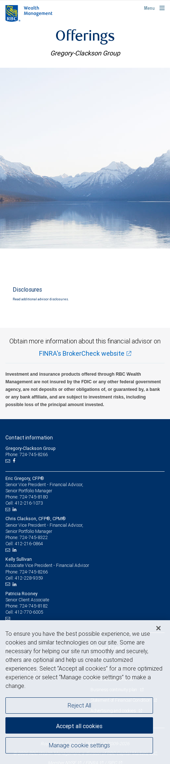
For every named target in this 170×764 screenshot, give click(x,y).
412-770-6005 (29, 612)
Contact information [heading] (29, 437)
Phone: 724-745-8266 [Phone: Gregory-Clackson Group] (26, 454)
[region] (85, 692)
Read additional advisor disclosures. (41, 299)
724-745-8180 (34, 497)
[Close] (158, 628)
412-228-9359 (29, 578)
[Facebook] (15, 461)
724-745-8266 (34, 572)
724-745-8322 (34, 537)
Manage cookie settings (79, 745)
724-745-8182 (34, 606)
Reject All (79, 705)
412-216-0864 (29, 543)
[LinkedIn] (15, 509)
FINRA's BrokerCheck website (81, 353)
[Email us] (8, 461)
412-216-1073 (29, 503)
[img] (85, 158)
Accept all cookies (79, 726)
